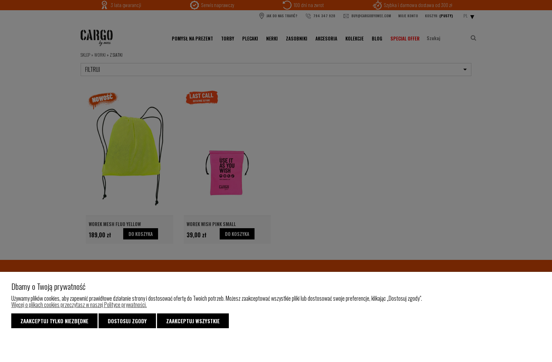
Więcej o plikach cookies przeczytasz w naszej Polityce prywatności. (79, 304)
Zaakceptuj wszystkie (193, 321)
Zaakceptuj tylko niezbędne (54, 321)
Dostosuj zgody (127, 321)
